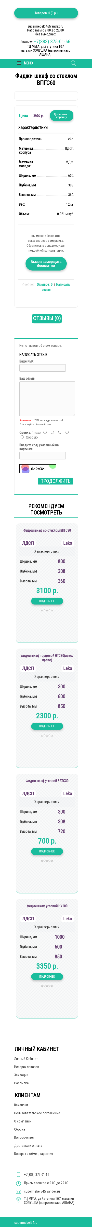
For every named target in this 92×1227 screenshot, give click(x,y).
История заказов (26, 1067)
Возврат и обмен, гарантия (33, 1154)
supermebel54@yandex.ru (42, 1191)
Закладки (21, 1075)
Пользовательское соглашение (37, 1113)
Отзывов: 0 (45, 285)
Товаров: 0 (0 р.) (46, 13)
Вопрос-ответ (24, 1137)
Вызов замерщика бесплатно (45, 264)
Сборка (19, 1129)
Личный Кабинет (26, 1059)
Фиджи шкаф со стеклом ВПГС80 (47, 530)
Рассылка (21, 1083)
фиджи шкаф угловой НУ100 (47, 906)
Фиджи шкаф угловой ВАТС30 (47, 781)
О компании (22, 1121)
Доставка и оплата (28, 1146)
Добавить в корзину (61, 116)
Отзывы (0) (47, 318)
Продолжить (55, 481)
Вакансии (21, 1105)
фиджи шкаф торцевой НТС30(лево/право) (47, 658)
